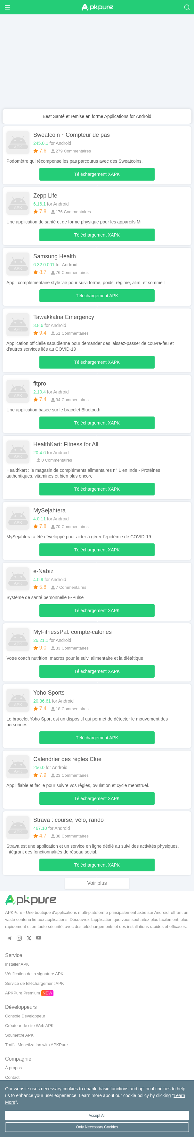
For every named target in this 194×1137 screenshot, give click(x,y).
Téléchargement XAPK (97, 176)
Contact (12, 1077)
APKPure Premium (22, 993)
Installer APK (17, 964)
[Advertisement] (97, 64)
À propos (13, 1067)
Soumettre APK (19, 1035)
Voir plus (97, 883)
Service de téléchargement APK (34, 983)
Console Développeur (25, 1016)
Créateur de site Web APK (29, 1025)
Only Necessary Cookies (97, 1127)
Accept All (97, 1115)
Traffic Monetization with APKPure (36, 1044)
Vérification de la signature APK (34, 973)
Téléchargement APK (97, 297)
